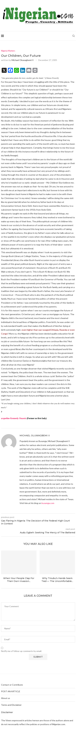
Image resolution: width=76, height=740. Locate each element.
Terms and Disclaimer (11, 705)
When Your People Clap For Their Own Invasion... (18, 580)
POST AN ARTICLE (10, 691)
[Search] (73, 35)
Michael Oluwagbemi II (23, 60)
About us (5, 698)
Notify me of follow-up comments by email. (21, 651)
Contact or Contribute (12, 684)
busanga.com (48, 503)
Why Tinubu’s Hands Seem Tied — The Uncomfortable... (57, 580)
